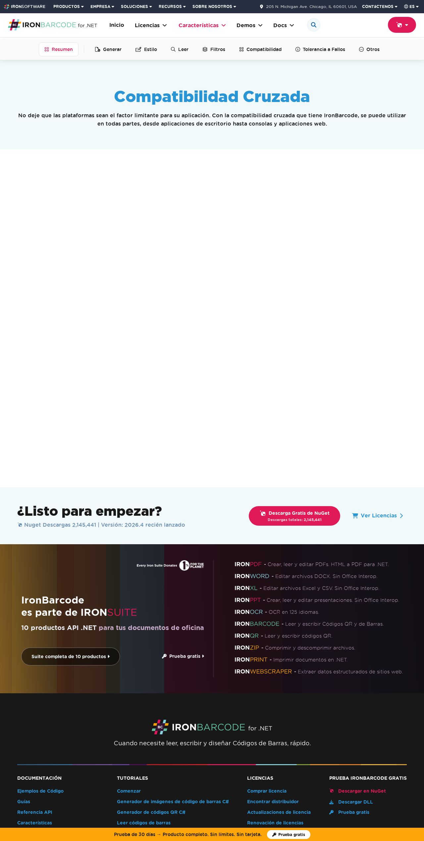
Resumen (58, 49)
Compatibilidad (260, 49)
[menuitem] (69, 6)
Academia (204, 742)
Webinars (236, 742)
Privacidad (257, 803)
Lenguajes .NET (48, 199)
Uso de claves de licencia (276, 666)
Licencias (151, 25)
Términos (235, 803)
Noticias (119, 742)
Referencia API (34, 645)
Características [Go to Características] (64, 717)
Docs (283, 25)
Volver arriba (387, 717)
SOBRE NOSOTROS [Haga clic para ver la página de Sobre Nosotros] (212, 6)
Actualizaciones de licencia (279, 645)
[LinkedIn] (413, 755)
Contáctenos (339, 742)
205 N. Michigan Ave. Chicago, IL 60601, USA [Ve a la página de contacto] (311, 6)
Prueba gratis (181, 489)
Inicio (116, 25)
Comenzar (129, 623)
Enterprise (259, 687)
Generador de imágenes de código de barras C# (173, 634)
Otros (369, 49)
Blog (22, 666)
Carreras (175, 742)
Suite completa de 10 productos (68, 489)
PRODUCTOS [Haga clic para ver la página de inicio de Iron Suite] (66, 6)
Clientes (147, 742)
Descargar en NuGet (357, 623)
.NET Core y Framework (61, 255)
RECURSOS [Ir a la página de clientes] (170, 6)
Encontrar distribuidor (273, 634)
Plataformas (43, 281)
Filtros (213, 49)
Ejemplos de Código (40, 623)
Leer (179, 49)
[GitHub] (376, 755)
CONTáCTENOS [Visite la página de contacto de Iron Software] (378, 6)
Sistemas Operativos (56, 306)
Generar (108, 49)
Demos (250, 25)
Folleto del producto (41, 676)
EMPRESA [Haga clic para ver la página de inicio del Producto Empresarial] (100, 6)
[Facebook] (404, 755)
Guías (23, 634)
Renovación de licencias (275, 655)
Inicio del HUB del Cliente (285, 742)
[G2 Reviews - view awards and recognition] (24, 761)
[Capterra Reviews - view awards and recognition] (70, 761)
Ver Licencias (377, 348)
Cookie (278, 803)
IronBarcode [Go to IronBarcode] (29, 717)
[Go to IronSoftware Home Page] (24, 6)
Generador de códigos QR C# (151, 645)
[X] (395, 755)
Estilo (146, 49)
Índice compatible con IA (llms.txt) (57, 687)
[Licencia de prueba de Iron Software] (288, 834)
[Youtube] (386, 755)
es (409, 6)
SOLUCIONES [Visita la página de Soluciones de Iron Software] (134, 6)
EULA (253, 676)
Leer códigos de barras (144, 655)
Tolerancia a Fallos (320, 49)
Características (202, 25)
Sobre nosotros (84, 742)
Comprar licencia (267, 623)
